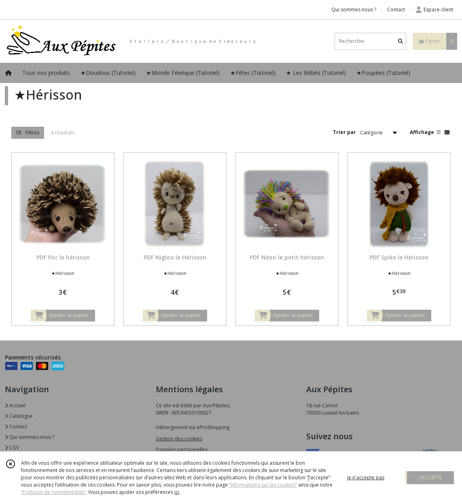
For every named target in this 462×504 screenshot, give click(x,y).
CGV (12, 447)
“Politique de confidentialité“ (53, 492)
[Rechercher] (400, 41)
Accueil (15, 405)
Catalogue (19, 416)
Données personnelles (182, 449)
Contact (396, 9)
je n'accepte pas (365, 477)
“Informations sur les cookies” (263, 484)
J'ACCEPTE (430, 477)
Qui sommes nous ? (29, 437)
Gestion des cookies (179, 438)
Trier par (344, 132)
